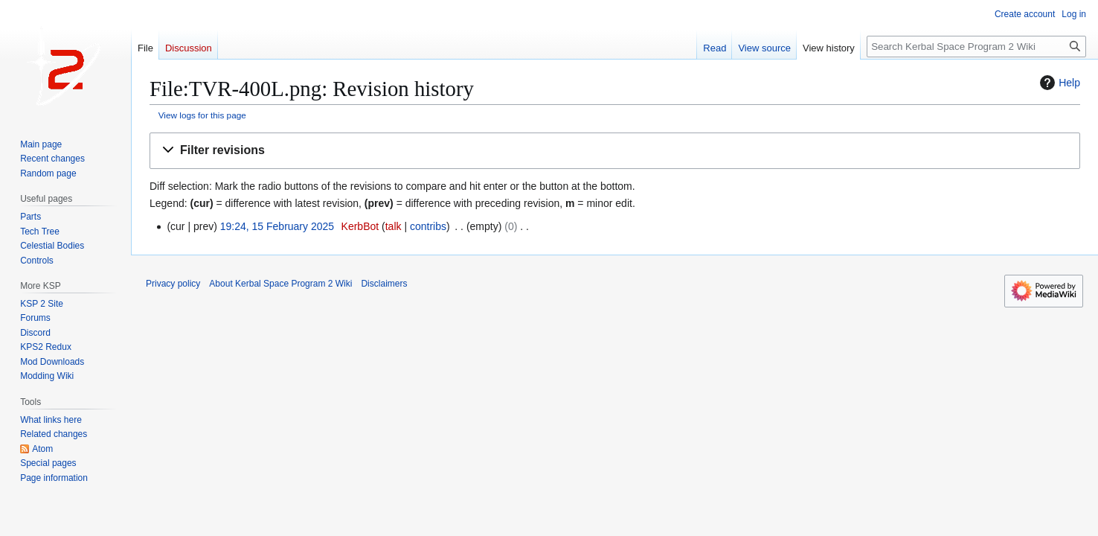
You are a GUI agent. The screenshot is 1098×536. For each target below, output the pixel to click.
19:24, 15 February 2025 (277, 226)
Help (1058, 82)
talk (393, 226)
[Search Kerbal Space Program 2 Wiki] (976, 46)
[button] (615, 150)
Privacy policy (173, 283)
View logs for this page (202, 115)
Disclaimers (384, 283)
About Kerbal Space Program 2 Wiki (280, 283)
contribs (428, 226)
